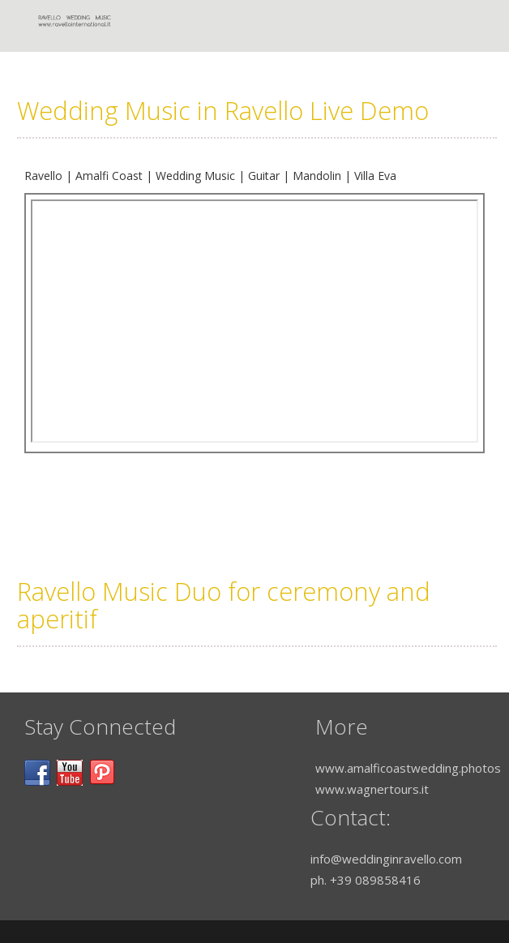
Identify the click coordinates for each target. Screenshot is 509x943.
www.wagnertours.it (372, 789)
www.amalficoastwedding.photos (408, 768)
